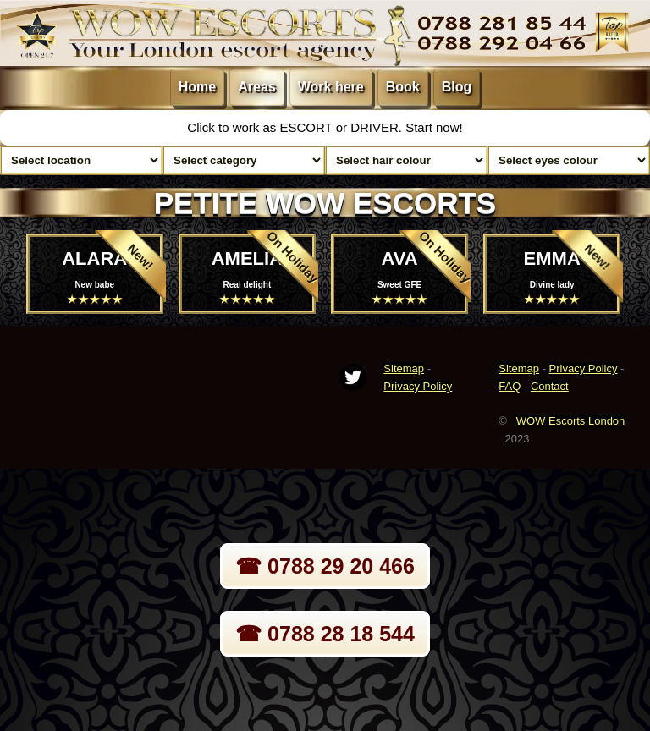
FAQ (510, 386)
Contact (550, 386)
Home (197, 87)
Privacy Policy (417, 386)
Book (403, 87)
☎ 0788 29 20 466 (325, 566)
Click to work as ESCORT (261, 127)
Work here (331, 87)
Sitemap (403, 368)
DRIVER (374, 127)
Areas (256, 87)
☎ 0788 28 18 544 (325, 634)
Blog (457, 87)
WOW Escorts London (570, 421)
